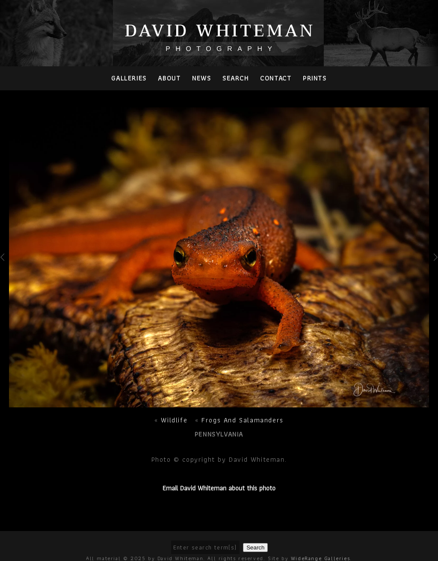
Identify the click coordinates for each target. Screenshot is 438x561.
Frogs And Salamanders (242, 420)
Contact (275, 78)
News (201, 78)
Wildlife (175, 420)
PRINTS (315, 78)
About (169, 78)
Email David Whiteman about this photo (219, 488)
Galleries (128, 78)
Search (235, 78)
